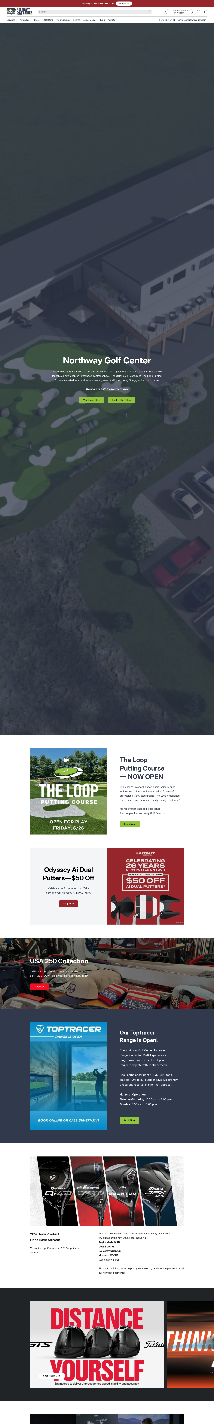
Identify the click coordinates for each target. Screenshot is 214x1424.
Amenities (25, 20)
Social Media (90, 20)
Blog (102, 20)
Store (37, 20)
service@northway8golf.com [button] (192, 20)
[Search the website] (149, 12)
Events (76, 20)
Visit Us (111, 20)
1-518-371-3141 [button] (167, 20)
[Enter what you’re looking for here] (95, 12)
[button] (124, 4)
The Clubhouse (63, 20)
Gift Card (48, 20)
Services (12, 20)
